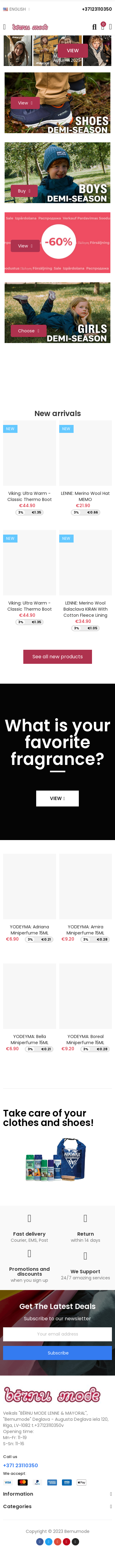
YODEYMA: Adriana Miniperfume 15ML (29, 930)
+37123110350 (97, 9)
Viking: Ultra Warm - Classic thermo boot (29, 496)
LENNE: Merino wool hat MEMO (85, 496)
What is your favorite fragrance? (57, 742)
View (73, 50)
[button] (57, 657)
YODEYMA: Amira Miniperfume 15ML (85, 930)
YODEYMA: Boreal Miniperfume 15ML (85, 1039)
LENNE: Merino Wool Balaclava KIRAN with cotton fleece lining (85, 609)
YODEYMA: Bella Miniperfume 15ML (29, 1039)
